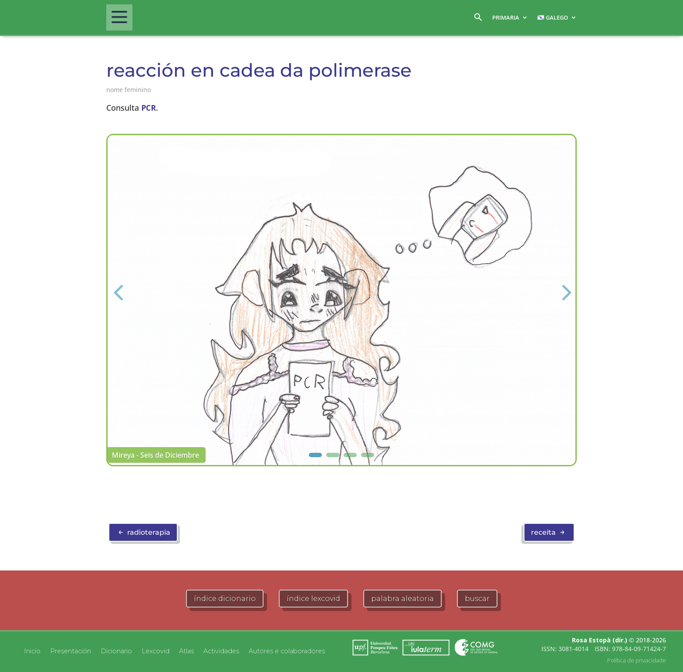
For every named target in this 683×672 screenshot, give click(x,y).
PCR (148, 107)
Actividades (221, 650)
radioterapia (144, 531)
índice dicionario (225, 598)
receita (548, 531)
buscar (477, 598)
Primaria (505, 17)
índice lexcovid (313, 598)
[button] (478, 19)
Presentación (70, 650)
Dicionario (116, 650)
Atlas (186, 650)
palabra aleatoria (402, 598)
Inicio (32, 650)
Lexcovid (155, 650)
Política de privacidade (636, 660)
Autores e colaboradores (287, 650)
